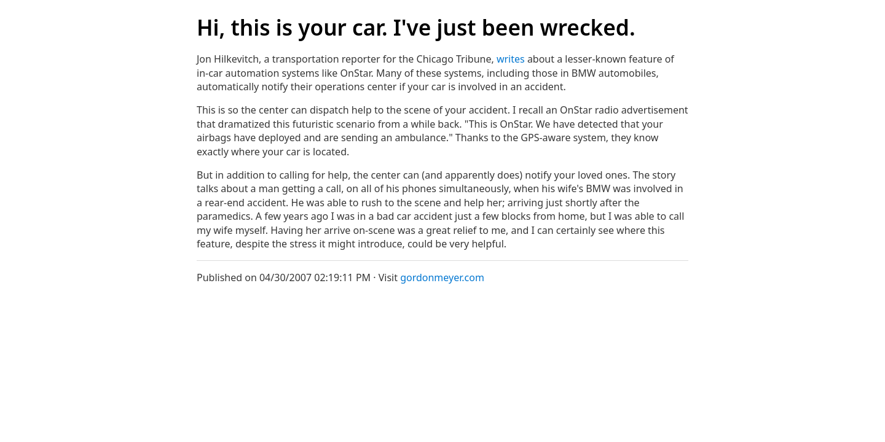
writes (511, 59)
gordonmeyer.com (442, 277)
